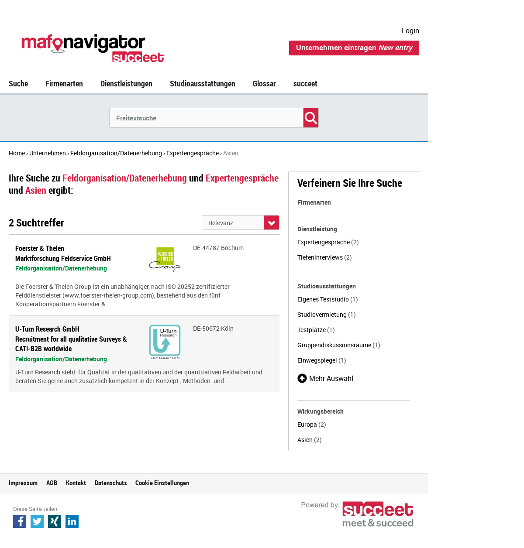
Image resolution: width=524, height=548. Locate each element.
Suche (18, 83)
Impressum (23, 482)
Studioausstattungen (202, 83)
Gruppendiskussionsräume (338, 345)
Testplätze (316, 329)
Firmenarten (64, 83)
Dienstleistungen (126, 83)
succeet (305, 83)
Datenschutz (111, 482)
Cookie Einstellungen (162, 482)
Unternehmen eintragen (354, 47)
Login (410, 30)
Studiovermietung (326, 314)
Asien (309, 439)
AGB (51, 482)
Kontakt (76, 482)
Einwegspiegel (321, 360)
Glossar (264, 83)
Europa (311, 424)
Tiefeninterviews (324, 257)
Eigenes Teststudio (327, 299)
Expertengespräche (328, 242)
